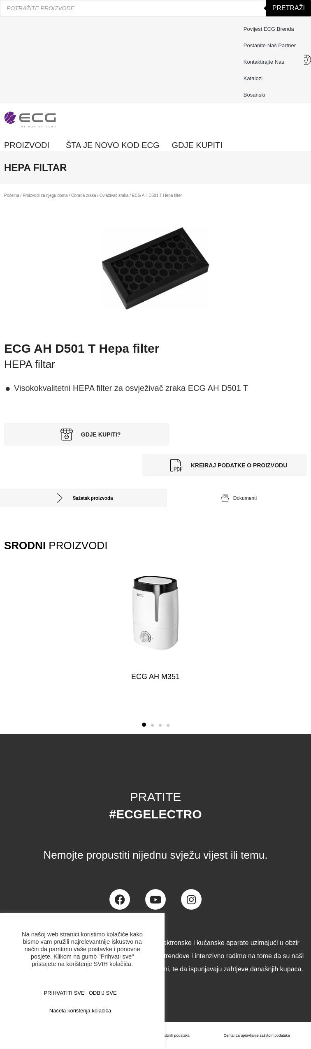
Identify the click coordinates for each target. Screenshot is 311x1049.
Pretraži (288, 8)
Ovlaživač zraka (114, 195)
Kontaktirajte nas (266, 62)
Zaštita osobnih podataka (169, 1035)
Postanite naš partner (270, 45)
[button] (144, 725)
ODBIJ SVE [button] (103, 993)
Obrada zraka (83, 195)
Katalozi (253, 78)
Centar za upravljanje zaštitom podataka (257, 1035)
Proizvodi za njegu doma (45, 195)
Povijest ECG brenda (269, 29)
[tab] (83, 498)
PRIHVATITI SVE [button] (64, 993)
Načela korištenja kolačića (80, 1010)
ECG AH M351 (155, 676)
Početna (11, 195)
